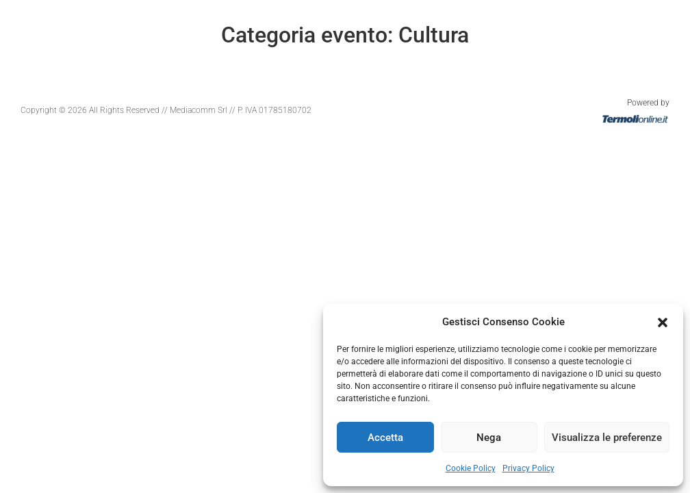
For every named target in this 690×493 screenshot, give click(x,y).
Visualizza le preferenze (607, 437)
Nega (488, 437)
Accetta (385, 437)
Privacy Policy (528, 468)
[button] (662, 322)
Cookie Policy (471, 468)
